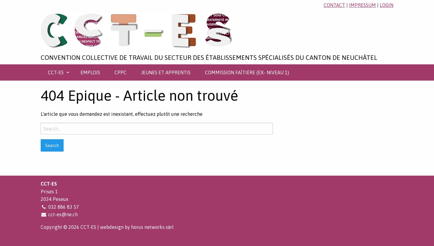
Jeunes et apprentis (165, 72)
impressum (362, 5)
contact (334, 5)
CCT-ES (56, 72)
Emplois (90, 72)
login (386, 5)
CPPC (121, 72)
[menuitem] (57, 72)
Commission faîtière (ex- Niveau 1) (247, 72)
